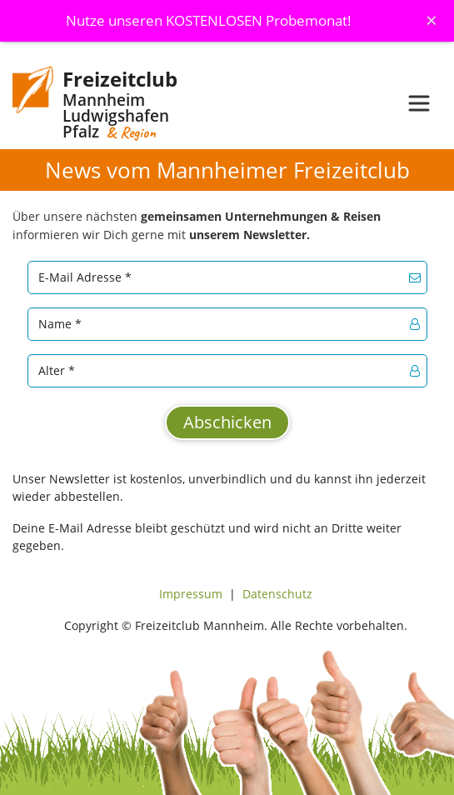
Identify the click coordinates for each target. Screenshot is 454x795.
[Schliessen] (431, 20)
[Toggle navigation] (419, 103)
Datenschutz (277, 594)
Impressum (190, 594)
